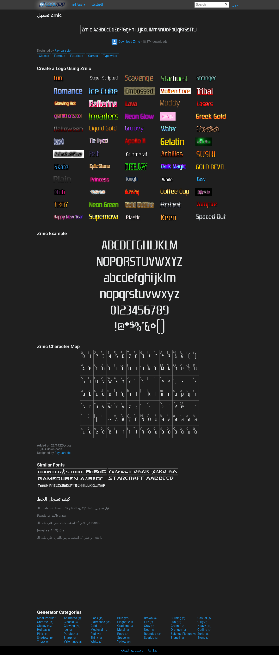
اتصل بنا (153, 650)
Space (123, 637)
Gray (149, 626)
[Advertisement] (18, 70)
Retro (122, 634)
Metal (123, 630)
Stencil (177, 637)
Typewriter (110, 56)
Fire (148, 622)
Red (95, 634)
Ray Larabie (63, 50)
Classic (44, 56)
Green (177, 626)
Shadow (45, 637)
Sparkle (151, 637)
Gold (96, 626)
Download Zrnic (125, 41)
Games (93, 56)
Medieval (99, 630)
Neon (149, 630)
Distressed (100, 622)
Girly (202, 622)
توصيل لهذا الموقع (132, 650)
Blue (123, 618)
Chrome (45, 622)
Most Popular (46, 618)
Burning (178, 618)
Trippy (43, 641)
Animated (72, 618)
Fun (176, 622)
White (96, 641)
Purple (71, 634)
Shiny (96, 637)
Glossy (44, 626)
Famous (59, 56)
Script (203, 634)
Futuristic (76, 56)
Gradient (125, 626)
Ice (68, 630)
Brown (150, 618)
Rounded (153, 634)
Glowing (72, 626)
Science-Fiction (183, 634)
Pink (42, 634)
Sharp (70, 637)
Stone (203, 637)
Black (96, 618)
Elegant (125, 622)
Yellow (124, 641)
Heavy (204, 626)
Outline (205, 630)
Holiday (44, 630)
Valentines (73, 641)
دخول (235, 5)
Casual (204, 618)
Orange (178, 630)
